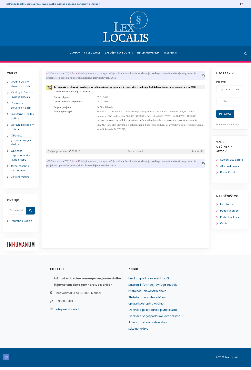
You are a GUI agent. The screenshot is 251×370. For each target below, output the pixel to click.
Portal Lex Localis (231, 218)
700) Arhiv (70, 73)
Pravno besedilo (136, 152)
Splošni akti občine (232, 160)
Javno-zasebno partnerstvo (147, 325)
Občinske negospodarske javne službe (20, 157)
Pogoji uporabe (229, 211)
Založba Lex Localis (119, 53)
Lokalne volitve (20, 179)
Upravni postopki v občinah (146, 306)
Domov (74, 53)
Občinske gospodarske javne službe (23, 141)
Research (171, 53)
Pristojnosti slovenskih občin (147, 294)
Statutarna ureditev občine (147, 300)
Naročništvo (227, 205)
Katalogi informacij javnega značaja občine (101, 73)
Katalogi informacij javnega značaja (152, 288)
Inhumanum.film (148, 53)
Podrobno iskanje (21, 224)
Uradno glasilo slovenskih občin (149, 281)
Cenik (223, 224)
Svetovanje (93, 53)
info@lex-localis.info (69, 312)
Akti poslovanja (229, 166)
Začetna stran (56, 73)
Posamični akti (229, 173)
